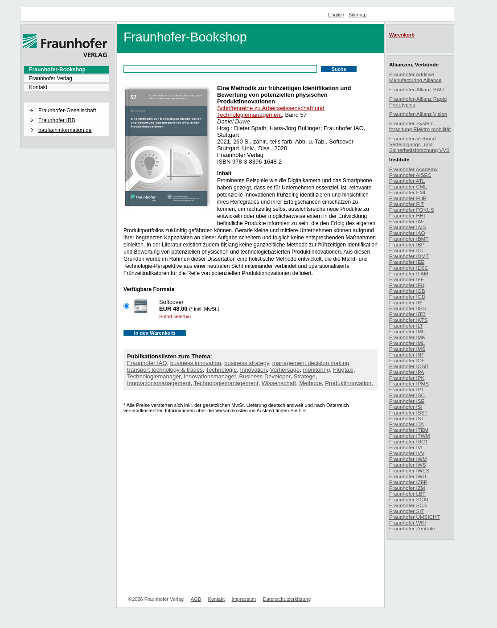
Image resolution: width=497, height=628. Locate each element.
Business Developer (265, 376)
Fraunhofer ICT (406, 250)
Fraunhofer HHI (407, 215)
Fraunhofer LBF (407, 494)
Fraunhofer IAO (147, 363)
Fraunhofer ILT (406, 325)
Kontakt (38, 87)
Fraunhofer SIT (406, 511)
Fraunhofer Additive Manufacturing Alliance (415, 77)
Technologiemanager (154, 376)
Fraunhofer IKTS (408, 320)
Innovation (253, 369)
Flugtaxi (343, 369)
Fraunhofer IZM (407, 488)
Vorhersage (285, 369)
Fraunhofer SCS (408, 505)
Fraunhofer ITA (406, 424)
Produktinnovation (348, 383)
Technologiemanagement (225, 383)
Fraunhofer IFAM (408, 273)
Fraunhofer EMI (407, 192)
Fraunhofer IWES (409, 470)
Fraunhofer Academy (413, 169)
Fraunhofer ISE (406, 401)
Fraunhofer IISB (407, 308)
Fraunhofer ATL (407, 181)
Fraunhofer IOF (407, 360)
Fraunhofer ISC (407, 395)
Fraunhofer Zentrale (412, 528)
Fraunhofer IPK (406, 378)
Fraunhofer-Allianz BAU (416, 89)
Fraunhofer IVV (406, 453)
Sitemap (358, 14)
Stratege (305, 376)
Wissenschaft (279, 383)
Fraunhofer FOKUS (411, 210)
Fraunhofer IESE (408, 268)
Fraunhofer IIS (406, 302)
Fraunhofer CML (408, 186)
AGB (196, 599)
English (336, 14)
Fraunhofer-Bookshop (57, 69)
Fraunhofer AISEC (410, 175)
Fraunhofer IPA (406, 372)
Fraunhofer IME (407, 331)
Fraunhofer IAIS (407, 227)
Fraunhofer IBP (406, 244)
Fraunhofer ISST (408, 412)
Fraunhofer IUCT (408, 441)
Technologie (221, 369)
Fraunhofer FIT (406, 204)
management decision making (310, 363)
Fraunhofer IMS (407, 349)
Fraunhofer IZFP (408, 482)
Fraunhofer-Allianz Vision (418, 114)
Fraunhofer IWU (407, 476)
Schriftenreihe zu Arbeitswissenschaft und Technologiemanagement (270, 111)
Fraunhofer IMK (407, 337)
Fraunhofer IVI (406, 447)
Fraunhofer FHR (408, 198)
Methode (310, 383)
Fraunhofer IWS (407, 465)
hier (303, 410)
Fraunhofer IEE (406, 262)
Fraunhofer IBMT (408, 239)
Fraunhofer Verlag (50, 78)
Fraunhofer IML (407, 343)
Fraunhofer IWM (408, 459)
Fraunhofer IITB (407, 314)
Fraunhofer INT (406, 354)
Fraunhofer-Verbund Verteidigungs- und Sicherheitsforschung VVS (419, 144)
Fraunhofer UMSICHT (414, 517)
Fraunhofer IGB (407, 291)
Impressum (244, 599)
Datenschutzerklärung (287, 599)
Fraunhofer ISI (406, 407)
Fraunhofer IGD (407, 297)
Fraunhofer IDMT (409, 256)
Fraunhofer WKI (407, 522)
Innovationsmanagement (158, 383)
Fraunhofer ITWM (409, 436)
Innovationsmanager (210, 376)
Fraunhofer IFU (406, 285)
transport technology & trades (165, 369)
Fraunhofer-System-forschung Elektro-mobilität (420, 126)
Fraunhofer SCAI (408, 499)
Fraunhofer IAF (406, 221)
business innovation (195, 363)
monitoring (316, 369)
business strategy (246, 363)
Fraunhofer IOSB (408, 366)
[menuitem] (66, 69)
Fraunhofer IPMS (409, 383)
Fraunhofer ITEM (408, 430)
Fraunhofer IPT (406, 389)
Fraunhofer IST (406, 418)
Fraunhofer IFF (406, 279)
